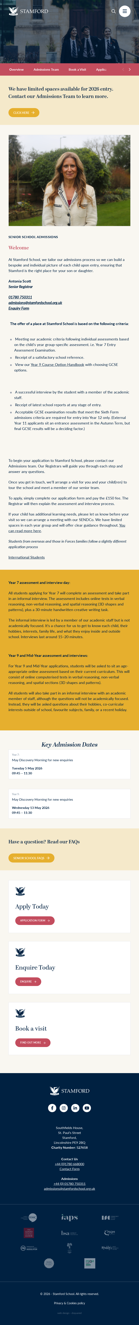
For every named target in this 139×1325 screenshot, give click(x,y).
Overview (16, 69)
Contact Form (70, 1168)
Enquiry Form (18, 308)
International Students (26, 557)
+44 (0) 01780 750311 (70, 1183)
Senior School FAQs (31, 858)
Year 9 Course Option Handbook (57, 364)
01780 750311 (20, 297)
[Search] (114, 11)
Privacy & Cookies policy (69, 1303)
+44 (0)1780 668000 (69, 1163)
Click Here (23, 113)
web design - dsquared (69, 1313)
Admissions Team (46, 69)
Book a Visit (77, 69)
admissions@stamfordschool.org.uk (35, 302)
